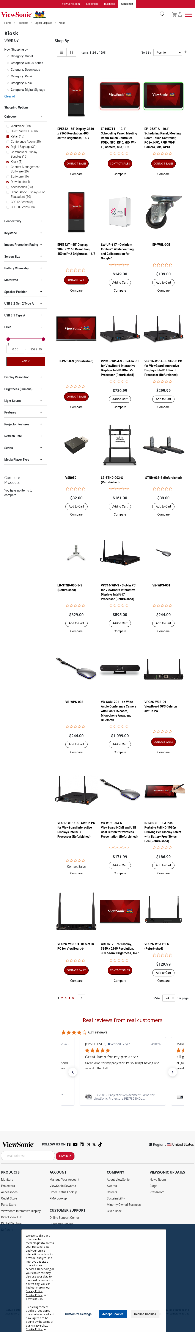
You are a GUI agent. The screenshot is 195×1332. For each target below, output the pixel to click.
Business (109, 4)
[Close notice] (160, 1314)
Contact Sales (76, 867)
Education (92, 4)
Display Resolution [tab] (16, 377)
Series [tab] (8, 448)
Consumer (127, 4)
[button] (76, 174)
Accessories (9, 1192)
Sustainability (116, 1198)
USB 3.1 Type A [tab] (14, 315)
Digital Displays (44, 23)
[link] (122, 1097)
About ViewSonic (118, 1180)
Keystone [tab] (10, 233)
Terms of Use (34, 1299)
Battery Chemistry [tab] (16, 268)
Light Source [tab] (12, 401)
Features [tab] (10, 412)
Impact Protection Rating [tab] (21, 245)
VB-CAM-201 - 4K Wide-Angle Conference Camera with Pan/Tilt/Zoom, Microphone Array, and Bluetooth (119, 711)
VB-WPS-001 (161, 585)
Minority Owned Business (124, 1205)
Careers (112, 1192)
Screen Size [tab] (12, 257)
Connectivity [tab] (12, 221)
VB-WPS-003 (74, 702)
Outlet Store (9, 1198)
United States (180, 1144)
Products (23, 23)
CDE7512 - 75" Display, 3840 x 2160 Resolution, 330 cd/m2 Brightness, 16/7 (120, 948)
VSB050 (70, 478)
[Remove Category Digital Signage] (7, 90)
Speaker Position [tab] (15, 292)
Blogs (153, 1186)
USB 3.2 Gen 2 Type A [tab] (19, 303)
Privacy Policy (34, 1291)
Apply (25, 361)
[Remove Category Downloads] (7, 70)
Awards (112, 1186)
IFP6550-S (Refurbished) (76, 361)
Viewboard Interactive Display (21, 1211)
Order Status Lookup (63, 1192)
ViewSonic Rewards (63, 1186)
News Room (158, 1180)
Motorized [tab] (11, 280)
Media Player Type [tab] (16, 460)
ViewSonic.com (71, 4)
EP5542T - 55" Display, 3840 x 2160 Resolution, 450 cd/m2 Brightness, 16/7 (76, 249)
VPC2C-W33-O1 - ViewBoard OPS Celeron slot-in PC (161, 706)
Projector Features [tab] (16, 424)
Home (8, 23)
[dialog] (97, 1278)
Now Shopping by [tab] (16, 49)
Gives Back (114, 1211)
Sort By (146, 52)
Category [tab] (10, 116)
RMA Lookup (58, 1198)
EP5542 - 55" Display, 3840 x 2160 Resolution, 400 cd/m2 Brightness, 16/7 (75, 133)
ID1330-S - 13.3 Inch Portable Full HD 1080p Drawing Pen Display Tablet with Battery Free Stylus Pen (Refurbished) (163, 832)
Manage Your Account (64, 1180)
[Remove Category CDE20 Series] (7, 63)
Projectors (8, 1186)
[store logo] (81, 14)
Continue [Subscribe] (65, 1156)
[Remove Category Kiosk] (7, 83)
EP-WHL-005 (161, 245)
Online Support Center (64, 1218)
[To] (36, 349)
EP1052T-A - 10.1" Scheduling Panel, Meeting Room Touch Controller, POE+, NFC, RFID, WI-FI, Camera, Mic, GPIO (163, 138)
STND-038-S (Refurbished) (163, 478)
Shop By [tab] (62, 41)
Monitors (7, 1180)
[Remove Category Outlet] (7, 56)
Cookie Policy (34, 1295)
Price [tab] (7, 327)
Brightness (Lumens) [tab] (18, 389)
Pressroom (157, 1192)
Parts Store (8, 1205)
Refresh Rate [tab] (13, 436)
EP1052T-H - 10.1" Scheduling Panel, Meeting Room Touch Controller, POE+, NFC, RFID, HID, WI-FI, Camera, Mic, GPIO (119, 138)
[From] (15, 349)
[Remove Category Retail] (7, 76)
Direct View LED (11, 1217)
